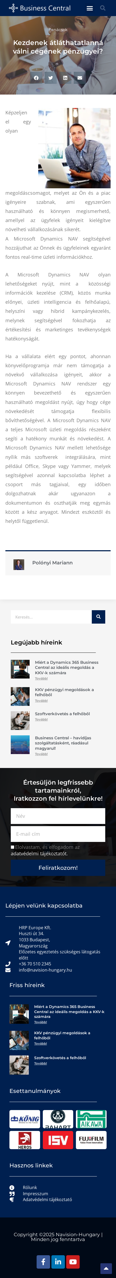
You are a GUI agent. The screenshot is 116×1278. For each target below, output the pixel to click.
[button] (90, 8)
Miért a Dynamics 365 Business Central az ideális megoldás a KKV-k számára (67, 667)
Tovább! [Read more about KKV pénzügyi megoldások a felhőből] (41, 701)
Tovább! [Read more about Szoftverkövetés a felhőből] (41, 719)
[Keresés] (98, 617)
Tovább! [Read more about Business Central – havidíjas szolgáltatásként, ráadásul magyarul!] (41, 754)
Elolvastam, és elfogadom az (45, 850)
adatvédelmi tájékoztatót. (39, 853)
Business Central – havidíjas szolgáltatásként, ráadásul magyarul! (63, 743)
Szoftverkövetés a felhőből (62, 713)
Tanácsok (58, 29)
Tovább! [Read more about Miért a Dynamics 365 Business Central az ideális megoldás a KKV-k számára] (41, 678)
